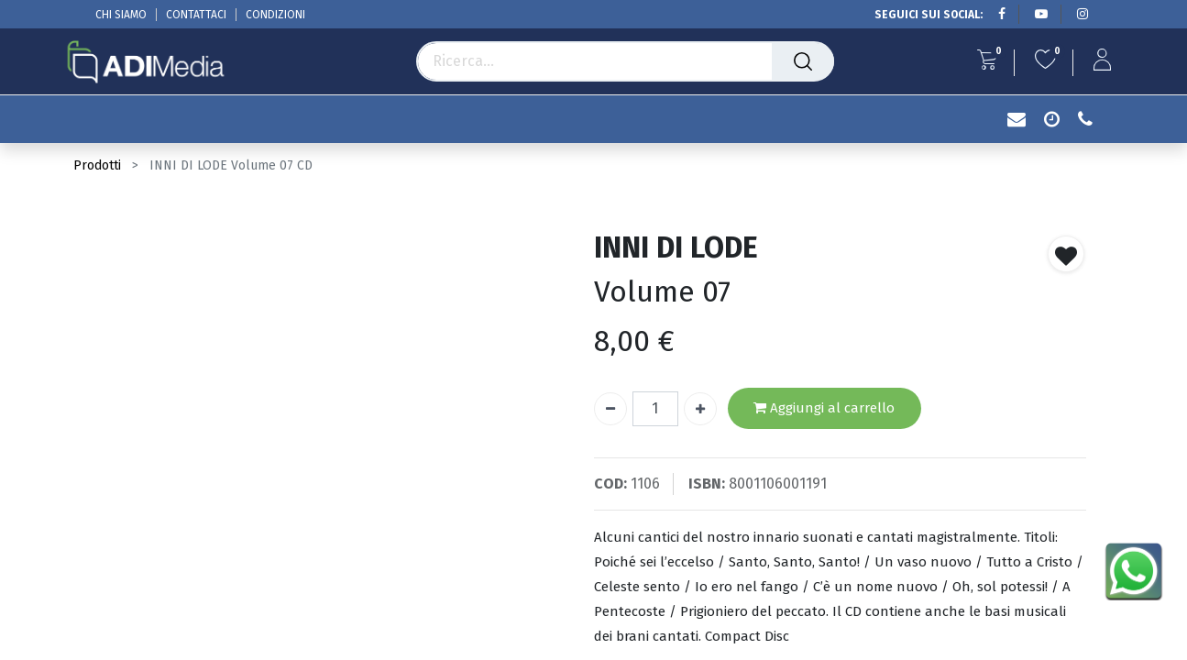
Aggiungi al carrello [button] (824, 408)
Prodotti (97, 165)
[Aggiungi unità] (700, 408)
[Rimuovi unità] (610, 408)
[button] (1066, 254)
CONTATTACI (196, 14)
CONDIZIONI (275, 14)
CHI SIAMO (121, 14)
